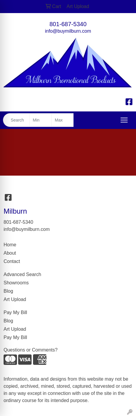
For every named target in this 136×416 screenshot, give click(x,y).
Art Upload (15, 299)
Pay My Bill (15, 312)
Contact (12, 261)
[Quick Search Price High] (62, 120)
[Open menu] (124, 120)
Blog (8, 291)
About (10, 253)
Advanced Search (22, 274)
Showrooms (16, 282)
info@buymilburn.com (68, 31)
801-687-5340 (68, 24)
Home (10, 244)
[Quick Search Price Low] (40, 120)
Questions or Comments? (30, 349)
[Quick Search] (16, 120)
